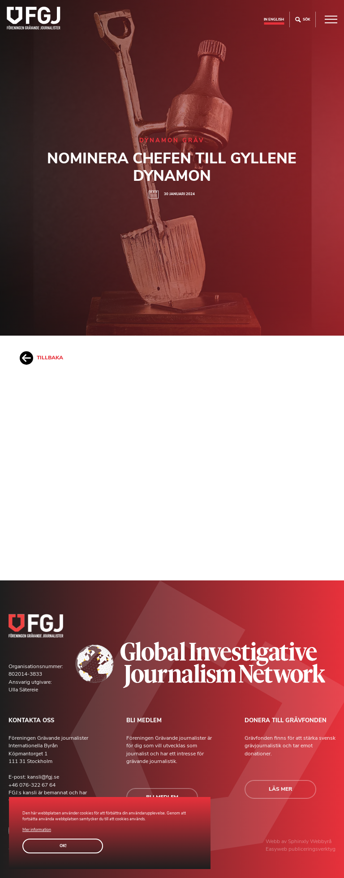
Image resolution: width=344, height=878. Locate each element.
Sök (302, 19)
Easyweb (277, 848)
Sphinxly (299, 841)
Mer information (36, 829)
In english (274, 19)
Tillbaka (41, 358)
